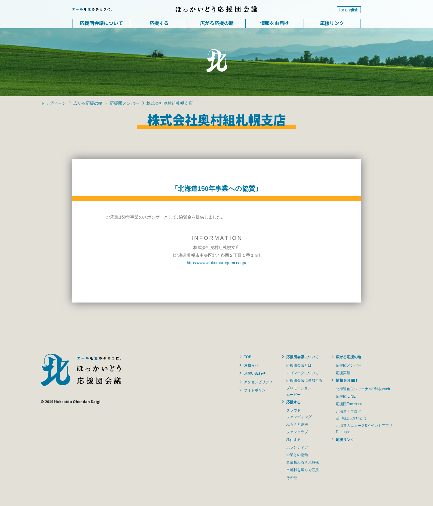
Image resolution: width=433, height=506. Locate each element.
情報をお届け (274, 22)
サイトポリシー (256, 390)
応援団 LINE (346, 396)
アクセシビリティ (258, 381)
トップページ (53, 103)
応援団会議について (101, 22)
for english (348, 10)
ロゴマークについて (302, 372)
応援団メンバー (124, 103)
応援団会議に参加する (304, 380)
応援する (159, 22)
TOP (247, 356)
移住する (293, 439)
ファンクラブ (297, 431)
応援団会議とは (299, 365)
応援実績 (343, 372)
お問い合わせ (255, 373)
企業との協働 (297, 454)
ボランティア (297, 447)
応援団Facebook (349, 403)
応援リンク (332, 22)
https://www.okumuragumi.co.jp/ (216, 262)
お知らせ (251, 365)
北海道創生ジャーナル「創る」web (363, 388)
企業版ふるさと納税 (302, 462)
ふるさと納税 (297, 424)
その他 (291, 477)
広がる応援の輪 (217, 22)
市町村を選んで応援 (302, 469)
